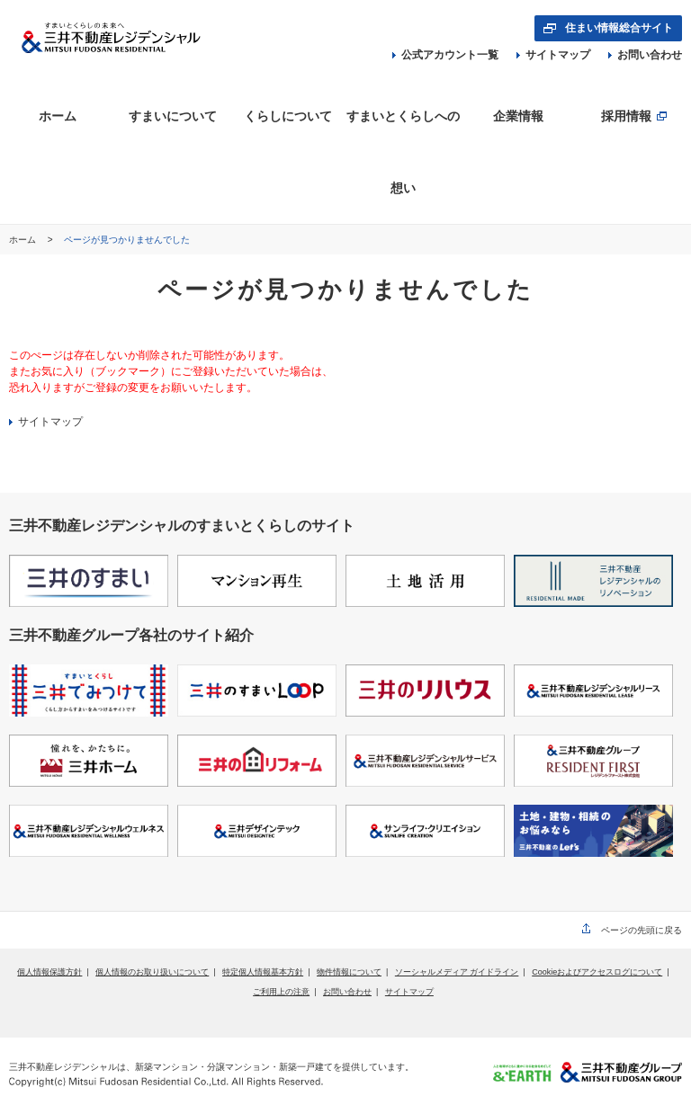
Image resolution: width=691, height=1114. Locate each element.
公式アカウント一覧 (445, 55)
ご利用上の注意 (281, 991)
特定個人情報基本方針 (262, 971)
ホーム (24, 240)
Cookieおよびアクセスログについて (597, 971)
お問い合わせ (645, 55)
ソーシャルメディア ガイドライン (457, 971)
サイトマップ (553, 55)
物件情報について (349, 971)
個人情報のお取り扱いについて (152, 971)
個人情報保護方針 (49, 971)
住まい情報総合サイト (619, 28)
